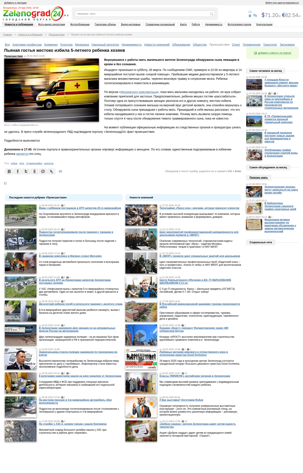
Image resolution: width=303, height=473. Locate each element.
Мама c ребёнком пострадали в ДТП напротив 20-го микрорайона (80, 208)
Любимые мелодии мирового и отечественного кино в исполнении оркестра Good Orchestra (193, 353)
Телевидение (252, 44)
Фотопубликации (80, 24)
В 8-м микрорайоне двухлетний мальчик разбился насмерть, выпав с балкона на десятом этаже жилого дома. (79, 311)
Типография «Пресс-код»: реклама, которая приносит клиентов (199, 208)
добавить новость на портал (274, 53)
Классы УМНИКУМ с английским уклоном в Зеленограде (194, 376)
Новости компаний (157, 44)
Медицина (82, 44)
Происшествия (56, 34)
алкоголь (49, 163)
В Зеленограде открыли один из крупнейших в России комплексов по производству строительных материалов (281, 102)
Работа (196, 24)
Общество (200, 44)
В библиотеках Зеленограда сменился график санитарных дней (280, 206)
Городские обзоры (105, 24)
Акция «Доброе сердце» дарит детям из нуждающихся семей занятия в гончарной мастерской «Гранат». (195, 434)
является (22, 153)
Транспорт (270, 44)
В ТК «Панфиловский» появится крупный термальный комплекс (278, 119)
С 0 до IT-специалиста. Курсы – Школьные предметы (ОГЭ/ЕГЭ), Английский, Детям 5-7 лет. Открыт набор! (197, 290)
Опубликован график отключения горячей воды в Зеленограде (281, 153)
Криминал (51, 44)
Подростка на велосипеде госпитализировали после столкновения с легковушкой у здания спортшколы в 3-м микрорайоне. (79, 410)
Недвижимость (214, 24)
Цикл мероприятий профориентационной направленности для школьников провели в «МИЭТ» (198, 233)
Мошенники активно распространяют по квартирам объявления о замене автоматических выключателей (280, 225)
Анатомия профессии (27, 44)
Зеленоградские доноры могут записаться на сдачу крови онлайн (281, 189)
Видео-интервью (131, 24)
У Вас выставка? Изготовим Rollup (181, 400)
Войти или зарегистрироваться (282, 2)
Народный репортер (105, 44)
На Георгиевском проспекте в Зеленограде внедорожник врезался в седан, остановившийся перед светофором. (79, 215)
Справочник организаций (160, 24)
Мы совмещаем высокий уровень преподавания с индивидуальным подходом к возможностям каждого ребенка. (199, 383)
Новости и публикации (19, 24)
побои (14, 163)
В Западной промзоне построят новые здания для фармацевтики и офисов (279, 137)
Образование (181, 44)
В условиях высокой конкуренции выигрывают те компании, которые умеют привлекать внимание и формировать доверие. (199, 215)
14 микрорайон (34, 163)
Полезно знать (259, 177)
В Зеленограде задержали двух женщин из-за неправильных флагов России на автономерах (77, 329)
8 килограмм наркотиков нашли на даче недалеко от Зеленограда (80, 376)
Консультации (264, 24)
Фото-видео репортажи (51, 24)
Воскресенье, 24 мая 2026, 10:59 (21, 8)
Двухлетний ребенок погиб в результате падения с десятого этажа (80, 304)
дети (21, 163)
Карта (183, 24)
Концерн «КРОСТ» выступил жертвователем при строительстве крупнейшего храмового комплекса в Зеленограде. (196, 338)
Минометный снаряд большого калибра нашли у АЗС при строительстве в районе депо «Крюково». (72, 431)
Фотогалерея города (239, 24)
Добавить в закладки (15, 2)
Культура (66, 44)
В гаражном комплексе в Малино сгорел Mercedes (70, 256)
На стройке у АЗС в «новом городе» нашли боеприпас (73, 424)
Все (7, 44)
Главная (7, 34)
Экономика (287, 44)
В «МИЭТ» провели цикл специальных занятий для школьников (199, 256)
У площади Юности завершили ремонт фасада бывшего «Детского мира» (281, 82)
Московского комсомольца (139, 92)
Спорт (236, 44)
